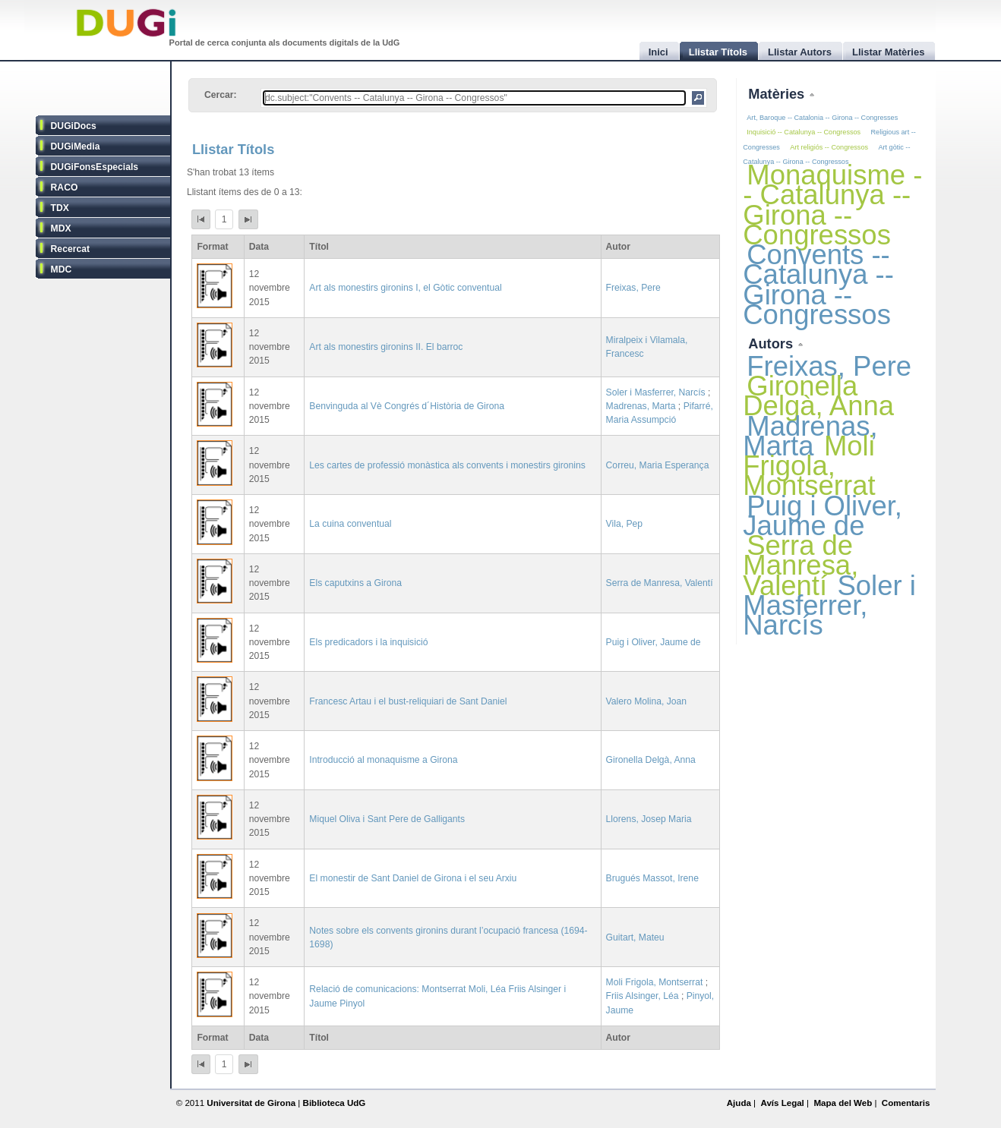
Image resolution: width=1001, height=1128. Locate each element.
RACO (64, 187)
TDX (60, 208)
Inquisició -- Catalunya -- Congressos (803, 132)
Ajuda (739, 1103)
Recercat (70, 249)
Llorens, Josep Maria (649, 819)
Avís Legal (782, 1103)
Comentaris (906, 1103)
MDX (61, 228)
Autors (772, 343)
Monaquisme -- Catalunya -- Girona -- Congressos (832, 204)
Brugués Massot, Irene (652, 878)
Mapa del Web (842, 1103)
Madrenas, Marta (641, 406)
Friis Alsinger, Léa (642, 996)
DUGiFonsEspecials (95, 167)
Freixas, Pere (633, 287)
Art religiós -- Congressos (829, 147)
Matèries (778, 94)
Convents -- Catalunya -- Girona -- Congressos (818, 284)
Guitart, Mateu (635, 937)
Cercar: (220, 95)
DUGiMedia (75, 146)
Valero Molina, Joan (646, 701)
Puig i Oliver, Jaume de (653, 642)
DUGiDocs (73, 126)
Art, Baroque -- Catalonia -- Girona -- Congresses (822, 117)
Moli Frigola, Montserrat (654, 982)
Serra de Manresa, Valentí (659, 583)
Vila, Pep (624, 523)
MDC (61, 269)
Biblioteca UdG (334, 1103)
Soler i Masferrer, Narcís (656, 392)
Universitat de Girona (251, 1103)
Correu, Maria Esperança (657, 465)
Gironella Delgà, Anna (651, 760)
